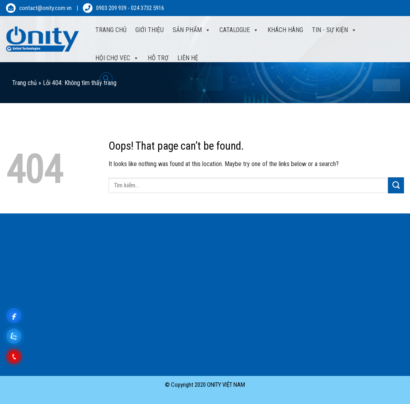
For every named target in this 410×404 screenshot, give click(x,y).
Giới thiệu (149, 30)
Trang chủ (24, 83)
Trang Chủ (111, 30)
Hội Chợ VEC (117, 58)
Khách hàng (285, 30)
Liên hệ (187, 58)
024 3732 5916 (147, 8)
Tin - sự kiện (334, 30)
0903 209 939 (111, 8)
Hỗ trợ (158, 58)
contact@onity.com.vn (45, 8)
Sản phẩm (192, 30)
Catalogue (239, 30)
